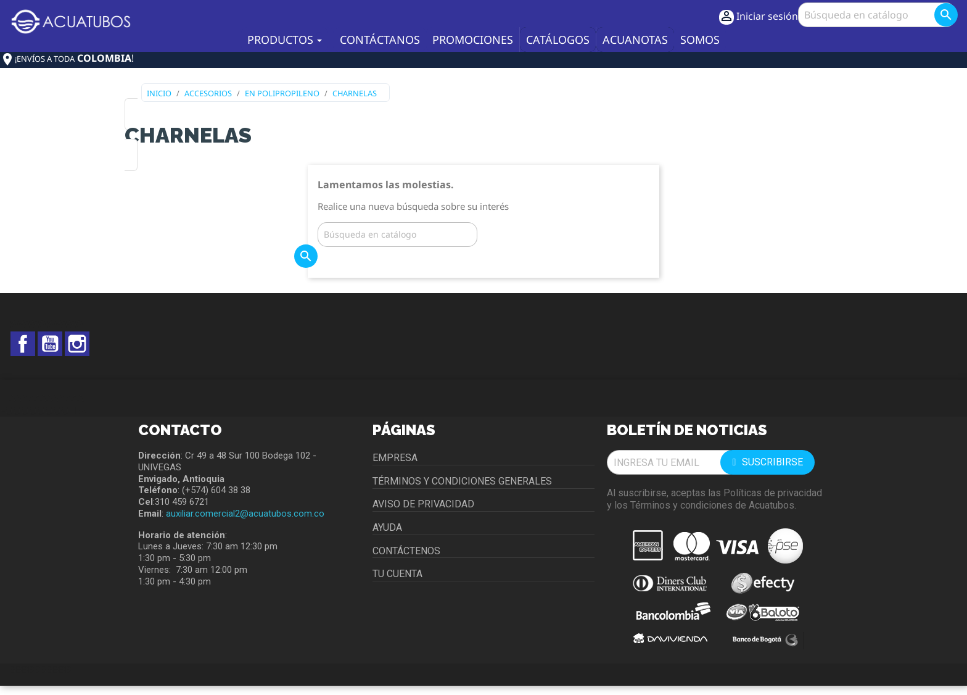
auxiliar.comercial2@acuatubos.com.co (245, 513)
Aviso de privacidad (423, 504)
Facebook (22, 343)
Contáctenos (406, 551)
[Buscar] (876, 14)
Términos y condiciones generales (462, 481)
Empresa (395, 458)
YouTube (50, 343)
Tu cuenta (397, 574)
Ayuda (387, 527)
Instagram (77, 343)
